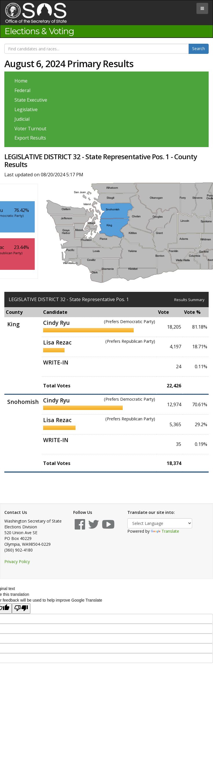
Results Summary (189, 299)
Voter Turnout (30, 128)
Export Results (30, 138)
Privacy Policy (17, 561)
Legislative (26, 109)
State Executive (30, 100)
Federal (22, 90)
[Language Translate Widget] (159, 523)
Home (20, 81)
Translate (165, 531)
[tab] (202, 8)
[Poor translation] (21, 608)
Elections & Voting (39, 31)
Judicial (22, 119)
